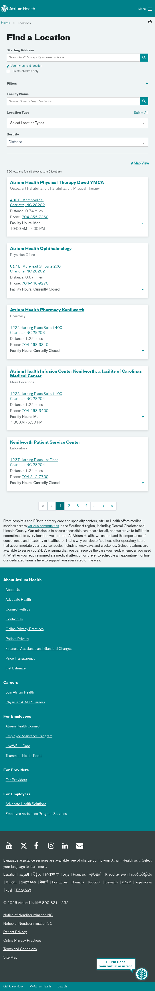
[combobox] (77, 142)
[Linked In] (65, 846)
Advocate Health (18, 600)
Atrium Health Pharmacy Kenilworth (47, 310)
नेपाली (44, 882)
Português (60, 882)
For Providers (16, 780)
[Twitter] (23, 846)
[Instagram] (51, 846)
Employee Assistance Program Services (36, 814)
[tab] (77, 83)
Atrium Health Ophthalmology (41, 249)
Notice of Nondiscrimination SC (27, 924)
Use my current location (26, 65)
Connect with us (18, 609)
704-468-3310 (35, 345)
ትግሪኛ (126, 882)
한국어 (11, 882)
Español (9, 875)
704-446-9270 (35, 283)
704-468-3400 (35, 411)
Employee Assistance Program (29, 736)
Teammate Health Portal (24, 756)
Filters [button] (12, 83)
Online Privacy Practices (25, 629)
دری (66, 875)
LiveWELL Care (18, 746)
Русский (94, 882)
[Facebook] (37, 846)
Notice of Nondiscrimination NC (28, 915)
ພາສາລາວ (28, 882)
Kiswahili (111, 882)
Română (78, 882)
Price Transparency (20, 659)
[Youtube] (9, 846)
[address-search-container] (144, 58)
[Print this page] (150, 22)
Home (5, 23)
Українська (143, 882)
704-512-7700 (35, 477)
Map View (140, 163)
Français (79, 875)
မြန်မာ (37, 875)
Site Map (10, 958)
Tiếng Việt (23, 890)
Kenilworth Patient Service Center (45, 442)
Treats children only (25, 71)
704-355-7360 (35, 217)
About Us (13, 590)
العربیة (24, 875)
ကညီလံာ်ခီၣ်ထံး (141, 875)
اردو (9, 890)
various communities (43, 526)
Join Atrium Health (20, 692)
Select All (141, 112)
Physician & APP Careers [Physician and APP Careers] (25, 702)
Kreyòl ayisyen (116, 875)
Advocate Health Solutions (26, 804)
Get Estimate (16, 668)
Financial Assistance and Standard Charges (39, 649)
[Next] (103, 506)
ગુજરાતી (95, 875)
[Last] (112, 506)
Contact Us (14, 619)
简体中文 (52, 875)
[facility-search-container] (144, 101)
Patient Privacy (17, 639)
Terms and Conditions (20, 949)
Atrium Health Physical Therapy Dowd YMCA (57, 183)
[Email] (79, 846)
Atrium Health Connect (23, 726)
